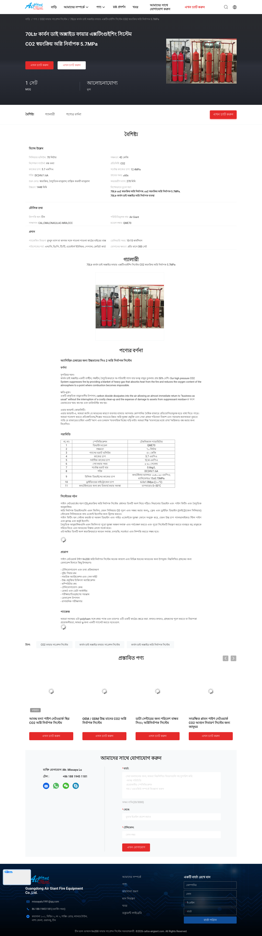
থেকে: (127, 809)
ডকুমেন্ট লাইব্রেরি (132, 913)
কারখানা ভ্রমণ (130, 891)
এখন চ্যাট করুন (39, 65)
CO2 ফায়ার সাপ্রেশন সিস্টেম (53, 19)
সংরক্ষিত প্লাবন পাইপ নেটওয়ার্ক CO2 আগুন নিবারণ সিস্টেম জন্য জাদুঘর (209, 723)
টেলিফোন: (129, 827)
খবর (124, 905)
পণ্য (35, 19)
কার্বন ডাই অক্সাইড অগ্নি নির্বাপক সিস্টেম (150, 644)
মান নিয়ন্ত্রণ (128, 898)
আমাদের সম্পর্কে (131, 877)
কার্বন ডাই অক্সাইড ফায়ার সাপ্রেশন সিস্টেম (99, 644)
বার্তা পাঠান (210, 920)
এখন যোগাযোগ (136, 847)
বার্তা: (126, 768)
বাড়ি (27, 19)
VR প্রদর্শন (119, 7)
